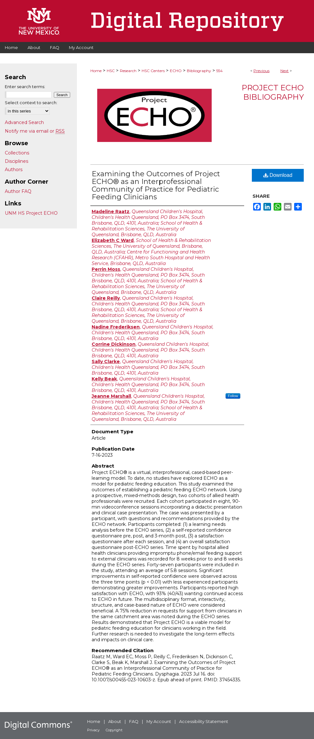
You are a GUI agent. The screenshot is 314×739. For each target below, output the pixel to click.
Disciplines (16, 161)
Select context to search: (31, 102)
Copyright (114, 730)
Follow (233, 396)
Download (278, 175)
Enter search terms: (25, 86)
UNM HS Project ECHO (31, 213)
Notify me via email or (35, 131)
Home (96, 70)
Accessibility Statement (203, 721)
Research (128, 70)
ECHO (176, 70)
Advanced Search (24, 122)
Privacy (93, 730)
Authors (13, 169)
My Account (158, 721)
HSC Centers (153, 70)
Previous (261, 70)
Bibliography (199, 70)
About (114, 721)
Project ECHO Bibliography (273, 92)
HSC (111, 70)
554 (219, 70)
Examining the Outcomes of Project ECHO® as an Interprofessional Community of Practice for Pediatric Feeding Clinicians (156, 185)
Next (284, 70)
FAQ (133, 721)
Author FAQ (18, 191)
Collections (17, 153)
